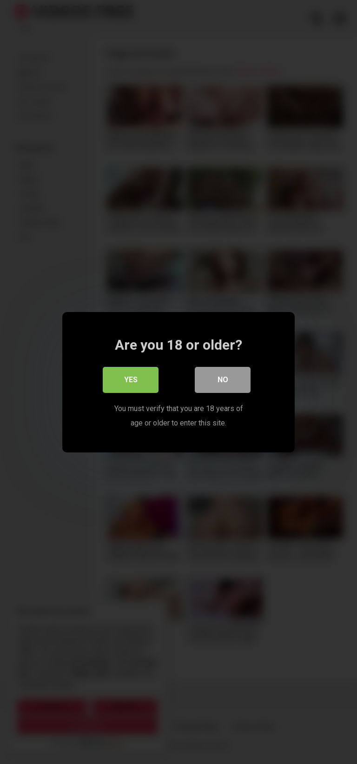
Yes (131, 379)
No (223, 379)
